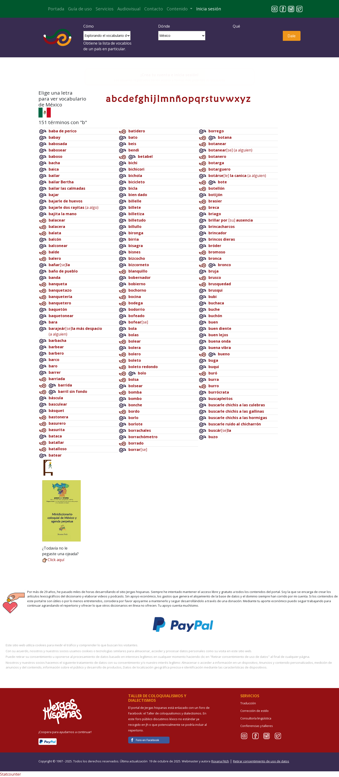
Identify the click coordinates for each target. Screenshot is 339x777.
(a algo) (73, 207)
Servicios (105, 9)
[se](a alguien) (230, 150)
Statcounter (10, 774)
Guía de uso (80, 9)
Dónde (164, 26)
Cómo (88, 26)
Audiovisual (128, 9)
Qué (236, 26)
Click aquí (53, 559)
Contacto (153, 9)
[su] (230, 220)
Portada (56, 9)
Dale (292, 35)
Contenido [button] (178, 9)
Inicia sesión (208, 9)
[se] (59, 264)
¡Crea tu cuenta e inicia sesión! (169, 74)
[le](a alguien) (237, 175)
